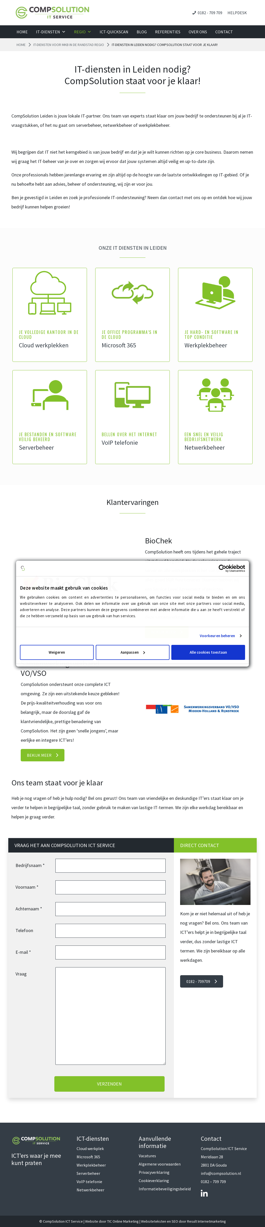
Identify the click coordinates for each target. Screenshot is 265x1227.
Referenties (167, 31)
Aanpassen (133, 652)
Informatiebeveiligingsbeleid (165, 1188)
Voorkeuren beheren (217, 635)
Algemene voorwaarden (160, 1164)
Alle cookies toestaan (208, 652)
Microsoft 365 (119, 345)
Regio (82, 31)
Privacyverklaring (154, 1172)
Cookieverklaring (154, 1180)
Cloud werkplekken (44, 345)
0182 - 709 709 (210, 12)
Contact (224, 31)
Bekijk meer (42, 755)
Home (22, 31)
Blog (142, 31)
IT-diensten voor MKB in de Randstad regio (68, 44)
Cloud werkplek (90, 1148)
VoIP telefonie (120, 443)
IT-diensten (51, 31)
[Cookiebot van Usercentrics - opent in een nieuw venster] (222, 568)
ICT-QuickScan (114, 31)
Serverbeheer (36, 447)
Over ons (198, 31)
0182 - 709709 (201, 981)
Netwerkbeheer (205, 447)
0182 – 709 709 (213, 1181)
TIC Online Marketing (123, 1221)
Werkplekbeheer (206, 345)
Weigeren (57, 652)
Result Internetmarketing (206, 1221)
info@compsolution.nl (221, 1173)
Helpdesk (237, 12)
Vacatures (147, 1155)
